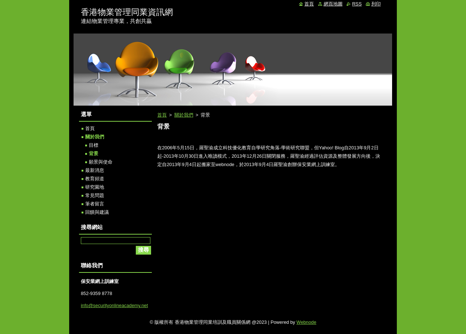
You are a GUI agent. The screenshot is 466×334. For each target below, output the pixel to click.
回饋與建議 (97, 212)
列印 (376, 4)
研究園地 (94, 187)
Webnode (306, 322)
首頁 (162, 115)
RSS (357, 4)
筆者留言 (94, 204)
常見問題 (94, 195)
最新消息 (94, 170)
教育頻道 (94, 178)
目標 (93, 145)
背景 (93, 153)
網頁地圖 (333, 4)
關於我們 (183, 115)
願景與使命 (100, 162)
